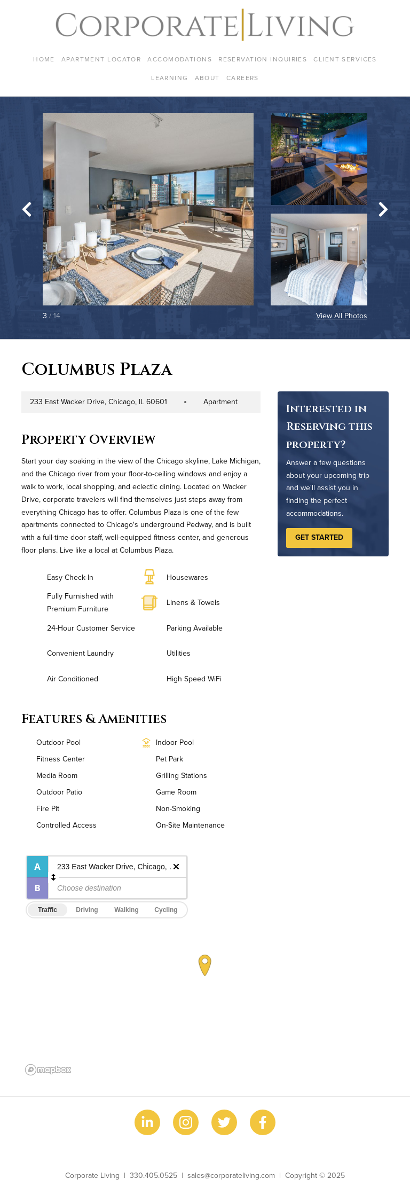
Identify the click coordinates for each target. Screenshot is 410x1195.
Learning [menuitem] (169, 77)
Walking (126, 910)
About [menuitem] (207, 77)
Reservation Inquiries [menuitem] (262, 59)
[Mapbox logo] (48, 1070)
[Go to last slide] (26, 209)
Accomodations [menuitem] (179, 59)
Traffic (47, 910)
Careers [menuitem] (242, 77)
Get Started (319, 537)
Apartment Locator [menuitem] (101, 59)
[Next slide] (383, 209)
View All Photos (341, 315)
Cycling (165, 910)
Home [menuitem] (44, 59)
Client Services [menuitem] (345, 59)
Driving (87, 910)
